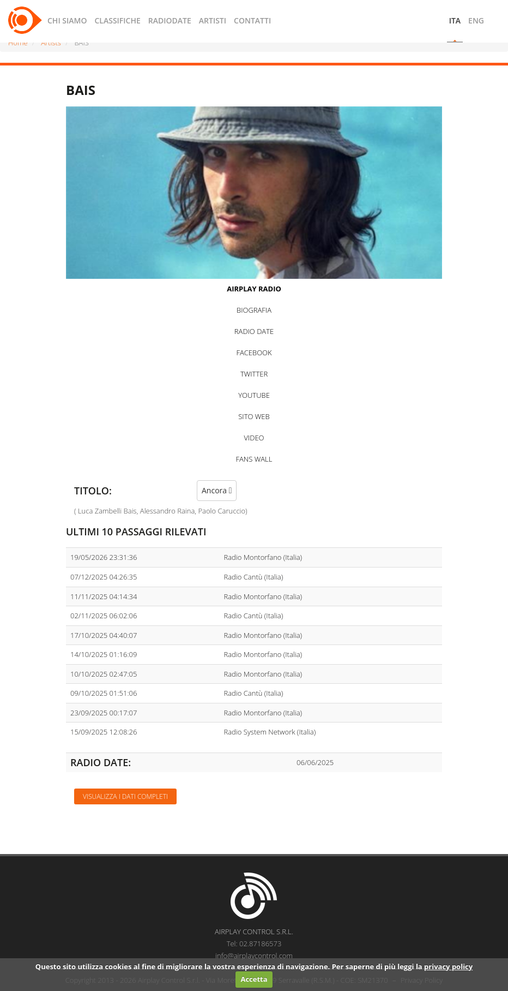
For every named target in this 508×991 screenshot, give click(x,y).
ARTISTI (212, 20)
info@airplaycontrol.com (254, 955)
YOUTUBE (254, 395)
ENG (476, 20)
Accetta (253, 979)
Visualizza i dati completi (125, 796)
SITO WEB (253, 416)
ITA (455, 20)
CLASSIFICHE (117, 20)
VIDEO (254, 438)
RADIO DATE (254, 331)
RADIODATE (169, 20)
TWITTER (254, 374)
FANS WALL (254, 459)
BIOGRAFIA (254, 310)
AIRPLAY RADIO (254, 289)
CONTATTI (252, 20)
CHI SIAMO (67, 20)
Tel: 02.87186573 (254, 943)
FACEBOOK (253, 352)
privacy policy (448, 966)
